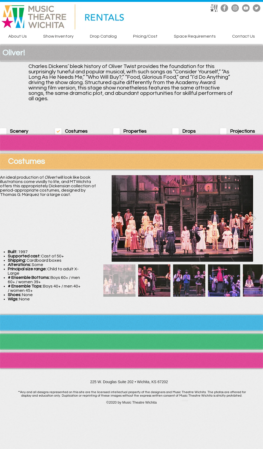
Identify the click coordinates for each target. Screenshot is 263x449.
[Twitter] (256, 8)
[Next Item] (253, 218)
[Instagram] (235, 8)
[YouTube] (246, 8)
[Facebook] (224, 8)
